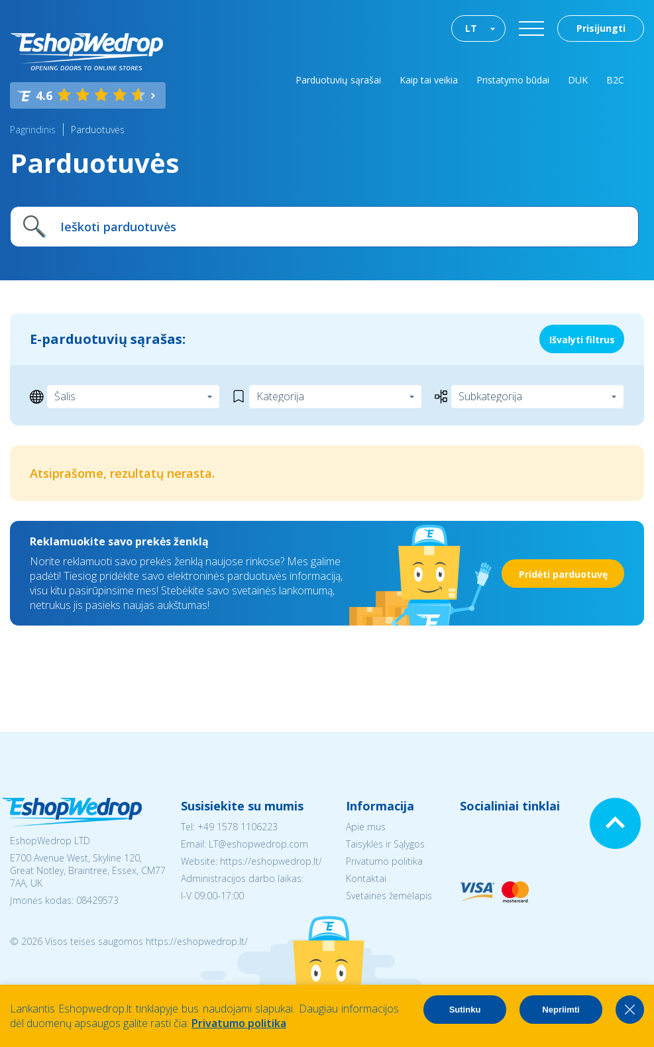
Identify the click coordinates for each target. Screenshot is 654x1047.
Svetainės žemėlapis (389, 895)
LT (471, 28)
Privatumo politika (384, 861)
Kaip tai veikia (429, 80)
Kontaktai (366, 878)
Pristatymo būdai (512, 80)
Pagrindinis (33, 129)
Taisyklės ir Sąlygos (385, 844)
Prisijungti (601, 28)
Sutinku (465, 1010)
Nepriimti (560, 1010)
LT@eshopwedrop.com (258, 844)
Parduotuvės (98, 129)
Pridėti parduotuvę (563, 574)
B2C (615, 80)
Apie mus (366, 826)
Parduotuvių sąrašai (338, 80)
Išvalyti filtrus (582, 339)
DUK (578, 80)
